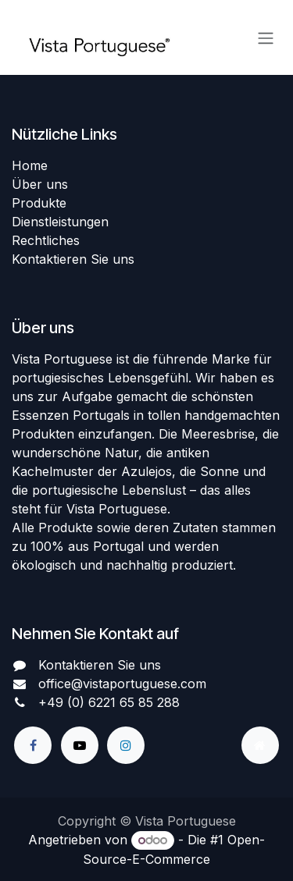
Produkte (39, 203)
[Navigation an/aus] (265, 37)
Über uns (40, 184)
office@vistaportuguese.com (122, 683)
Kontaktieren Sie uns (73, 259)
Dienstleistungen (60, 221)
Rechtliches (46, 240)
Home (30, 165)
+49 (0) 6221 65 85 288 (109, 702)
